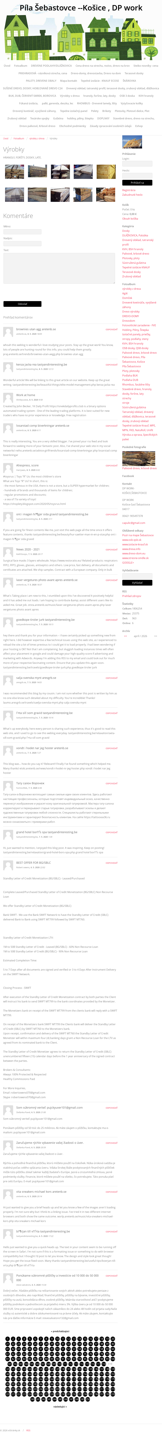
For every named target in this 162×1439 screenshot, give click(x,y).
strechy (126, 398)
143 (24, 1374)
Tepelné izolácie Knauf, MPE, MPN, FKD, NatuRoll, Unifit (139, 428)
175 (90, 1379)
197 (102, 1384)
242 (43, 1399)
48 (46, 1349)
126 (41, 1369)
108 (48, 1364)
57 (96, 1349)
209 (57, 1389)
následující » (60, 1406)
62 (13, 1354)
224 (30, 1394)
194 (85, 1384)
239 (113, 1394)
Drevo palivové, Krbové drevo (37, 126)
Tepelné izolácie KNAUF (136, 267)
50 (57, 1349)
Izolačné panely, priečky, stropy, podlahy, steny (136, 337)
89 (51, 1359)
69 (51, 1354)
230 (63, 1394)
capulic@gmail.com (133, 523)
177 (102, 1379)
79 (107, 1354)
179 (113, 1379)
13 (74, 1339)
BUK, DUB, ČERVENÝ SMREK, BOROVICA (32, 96)
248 (77, 1399)
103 (21, 1364)
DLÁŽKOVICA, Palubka (135, 235)
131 (68, 1369)
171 (68, 1379)
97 (96, 1359)
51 (63, 1349)
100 (113, 1359)
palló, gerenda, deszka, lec (57, 103)
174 (85, 1379)
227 (46, 1394)
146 (41, 1374)
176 (96, 1379)
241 (38, 1399)
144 (30, 1374)
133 (79, 1369)
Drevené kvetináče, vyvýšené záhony (139, 305)
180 (7, 1384)
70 (57, 1354)
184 (30, 1384)
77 (96, 1354)
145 (35, 1374)
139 (113, 1369)
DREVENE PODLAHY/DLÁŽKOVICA (51, 65)
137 (102, 1369)
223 (24, 1394)
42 (13, 1349)
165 (35, 1379)
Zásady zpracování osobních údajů (110, 126)
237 (102, 1394)
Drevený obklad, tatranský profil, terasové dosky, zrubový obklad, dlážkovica (112, 88)
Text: (6, 250)
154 (85, 1374)
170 (63, 1379)
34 (79, 1344)
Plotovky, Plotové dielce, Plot (132, 111)
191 (68, 1384)
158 (107, 1374)
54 (79, 1349)
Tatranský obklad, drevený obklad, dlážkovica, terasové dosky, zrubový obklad (139, 416)
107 (43, 1364)
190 (63, 1384)
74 (79, 1354)
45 (29, 1349)
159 (113, 1374)
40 (112, 1344)
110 (59, 1364)
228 (52, 1394)
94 (79, 1359)
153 (79, 1374)
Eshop (139, 126)
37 (96, 1344)
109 (54, 1364)
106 (37, 1364)
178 (107, 1379)
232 (74, 1394)
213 (79, 1389)
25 (29, 1344)
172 (74, 1379)
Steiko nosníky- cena (146, 65)
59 (107, 1349)
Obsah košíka (130, 218)
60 (112, 1349)
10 (57, 1339)
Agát (125, 293)
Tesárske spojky (39, 118)
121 (13, 1369)
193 (79, 1384)
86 (35, 1359)
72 (68, 1354)
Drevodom (128, 320)
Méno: (7, 226)
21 (7, 1344)
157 (102, 1374)
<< (125, 636)
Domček (127, 298)
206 (41, 1389)
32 (68, 1344)
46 (35, 1349)
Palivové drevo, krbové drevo (139, 352)
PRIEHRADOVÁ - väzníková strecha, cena (43, 73)
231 (68, 1394)
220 (7, 1394)
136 (96, 1369)
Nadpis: (7, 238)
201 (13, 1389)
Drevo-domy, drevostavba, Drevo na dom (96, 73)
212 (74, 1389)
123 (24, 1369)
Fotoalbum (20, 65)
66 (35, 1354)
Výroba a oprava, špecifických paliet (139, 437)
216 (96, 1389)
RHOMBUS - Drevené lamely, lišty (97, 103)
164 (30, 1379)
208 (52, 1389)
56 (90, 1349)
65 (29, 1354)
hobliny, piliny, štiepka (80, 118)
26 (35, 1344)
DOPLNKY (103, 118)
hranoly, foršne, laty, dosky (99, 96)
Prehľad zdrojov (131, 596)
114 (81, 1364)
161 (13, 1379)
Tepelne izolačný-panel (73, 111)
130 (63, 1369)
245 (60, 1399)
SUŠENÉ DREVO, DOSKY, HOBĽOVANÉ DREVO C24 (32, 88)
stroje (125, 402)
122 (18, 1369)
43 (18, 1349)
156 (96, 1374)
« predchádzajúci (60, 1331)
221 (13, 1394)
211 (68, 1389)
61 (7, 1354)
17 (96, 1339)
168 (52, 1379)
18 (101, 1339)
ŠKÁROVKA (129, 80)
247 (71, 1399)
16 (90, 1339)
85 (29, 1359)
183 (24, 1384)
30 (57, 1344)
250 (88, 1399)
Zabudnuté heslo (132, 194)
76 (90, 1354)
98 (101, 1359)
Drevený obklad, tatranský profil (137, 242)
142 (18, 1374)
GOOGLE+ (128, 562)
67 (40, 1354)
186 (41, 1384)
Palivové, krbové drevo (135, 253)
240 (32, 1399)
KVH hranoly (146, 96)
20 (112, 1339)
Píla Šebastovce (131, 366)
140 (7, 1374)
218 (107, 1389)
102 (15, 1364)
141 (13, 1374)
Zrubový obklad (16, 118)
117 (98, 1364)
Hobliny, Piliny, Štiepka (135, 330)
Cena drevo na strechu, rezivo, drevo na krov (103, 65)
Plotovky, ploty (131, 258)
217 (102, 1389)
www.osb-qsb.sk (131, 540)
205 (35, 1389)
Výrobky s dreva (70, 96)
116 (92, 1364)
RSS (28, 1430)
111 (65, 1364)
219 (113, 1389)
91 (63, 1359)
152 (74, 1374)
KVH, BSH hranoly (132, 249)
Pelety (95, 111)
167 (46, 1379)
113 (76, 1364)
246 (66, 1399)
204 (30, 1389)
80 (112, 1354)
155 (90, 1374)
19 (107, 1339)
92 (68, 1359)
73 (74, 1354)
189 (57, 1384)
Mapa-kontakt (68, 80)
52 (68, 1349)
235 (90, 1394)
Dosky (126, 231)
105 (32, 1364)
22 (13, 1344)
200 (7, 1389)
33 (74, 1344)
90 (57, 1359)
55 (85, 1349)
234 (85, 1394)
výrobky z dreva (36, 138)
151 (68, 1374)
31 (63, 1344)
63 (18, 1354)
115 (87, 1364)
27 (40, 1344)
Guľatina (58, 118)
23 (18, 1344)
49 (51, 1349)
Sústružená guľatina (134, 263)
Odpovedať (112, 329)
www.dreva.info (131, 549)
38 (101, 1344)
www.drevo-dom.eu (133, 553)
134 (85, 1369)
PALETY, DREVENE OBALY (41, 80)
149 (57, 1374)
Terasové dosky (134, 73)
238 (107, 1394)
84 (24, 1359)
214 (85, 1389)
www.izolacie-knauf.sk (135, 544)
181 (13, 1384)
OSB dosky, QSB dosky (135, 348)
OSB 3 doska (127, 96)
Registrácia (128, 190)
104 (26, 1364)
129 (57, 1369)
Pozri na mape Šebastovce (138, 535)
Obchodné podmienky (72, 126)
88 (46, 1359)
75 (85, 1354)
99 (107, 1359)
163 (24, 1379)
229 (57, 1394)
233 (79, 1394)
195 (90, 1384)
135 (90, 1369)
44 (24, 1349)
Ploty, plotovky (131, 371)
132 (74, 1369)
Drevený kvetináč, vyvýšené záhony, (34, 111)
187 (46, 1384)
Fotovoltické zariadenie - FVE (139, 325)
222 (18, 1394)
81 (7, 1359)
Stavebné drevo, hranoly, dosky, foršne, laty (137, 391)
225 (35, 1394)
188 (52, 1384)
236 (96, 1394)
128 (52, 1369)
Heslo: (126, 170)
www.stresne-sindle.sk (135, 558)
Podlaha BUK (130, 375)
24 (24, 1344)
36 (90, 1344)
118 (104, 1364)
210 (63, 1389)
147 (46, 1374)
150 (63, 1374)
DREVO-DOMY (130, 316)
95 (85, 1359)
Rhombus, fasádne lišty (136, 384)
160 (7, 1379)
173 (79, 1379)
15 (85, 1339)
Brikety (106, 111)
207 (46, 1389)
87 (40, 1359)
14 (79, 1339)
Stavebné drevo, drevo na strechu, (134, 118)
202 (18, 1389)
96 (90, 1359)
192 (74, 1384)
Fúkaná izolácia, (28, 103)
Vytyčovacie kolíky (132, 103)
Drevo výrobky (131, 311)
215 (90, 1389)
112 (70, 1364)
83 (18, 1359)
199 (113, 1384)
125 (35, 1369)
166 (41, 1379)
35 (85, 1344)
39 (107, 1344)
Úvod (7, 65)
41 (7, 1349)
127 (46, 1369)
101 (9, 1364)
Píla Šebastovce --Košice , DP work (81, 7)
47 (40, 1349)
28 (46, 1344)
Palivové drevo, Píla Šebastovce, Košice (133, 359)
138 (107, 1369)
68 (46, 1354)
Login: (125, 158)
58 (101, 1349)
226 (41, 1394)
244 (55, 1399)
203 (24, 1389)
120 (7, 1369)
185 (35, 1384)
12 (68, 1339)
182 (18, 1384)
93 (74, 1359)
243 (49, 1399)
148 (52, 1374)
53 (74, 1349)
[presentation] (60, 291)
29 (51, 1344)
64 (24, 1354)
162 (18, 1379)
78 (101, 1354)
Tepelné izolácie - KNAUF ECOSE (100, 80)
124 (30, 1369)
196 (96, 1384)
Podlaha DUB (130, 380)
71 (63, 1354)
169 (57, 1379)
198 (107, 1384)
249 (82, 1399)
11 (63, 1339)
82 (13, 1359)
